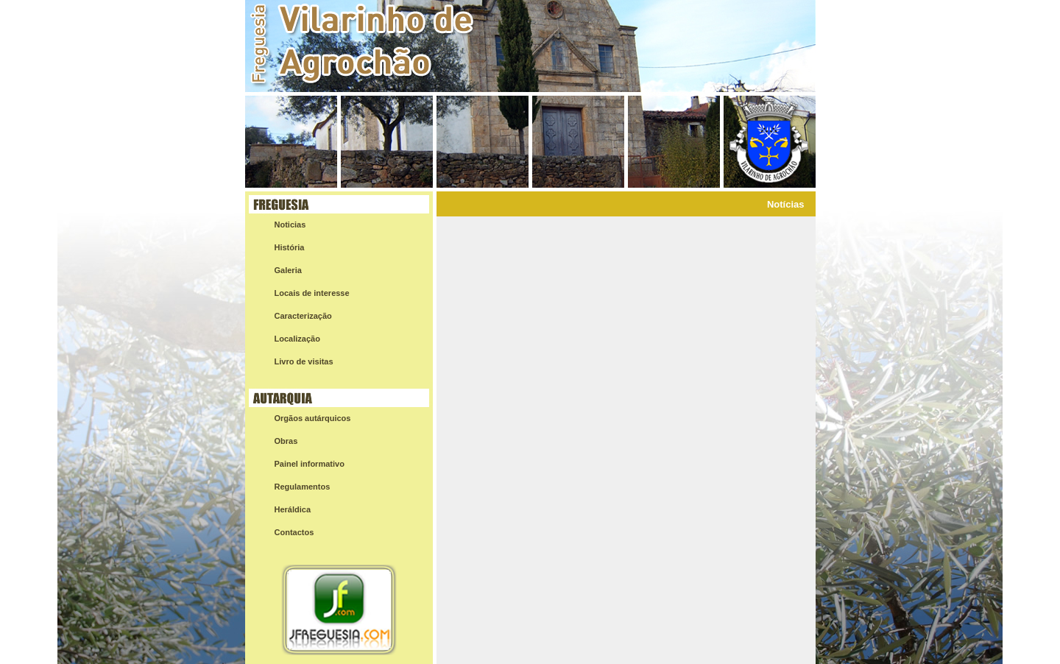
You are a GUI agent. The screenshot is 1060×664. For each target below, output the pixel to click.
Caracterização (303, 315)
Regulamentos (303, 486)
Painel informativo (309, 463)
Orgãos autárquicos (313, 418)
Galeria (288, 270)
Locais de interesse (312, 293)
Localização (297, 338)
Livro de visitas (304, 361)
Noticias (290, 224)
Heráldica (293, 509)
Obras (286, 441)
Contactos (294, 532)
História (290, 247)
